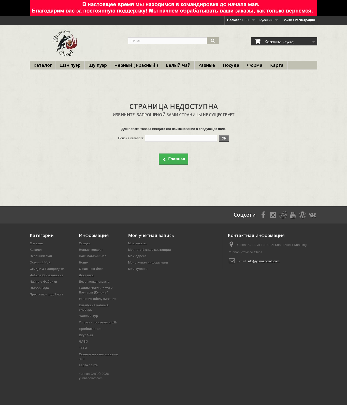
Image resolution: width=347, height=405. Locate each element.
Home (83, 262)
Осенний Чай (40, 262)
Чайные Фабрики (43, 281)
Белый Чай (178, 65)
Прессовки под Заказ (46, 294)
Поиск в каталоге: (131, 138)
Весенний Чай (41, 256)
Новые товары (90, 249)
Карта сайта (88, 365)
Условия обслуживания (97, 299)
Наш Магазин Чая (92, 256)
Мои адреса (137, 256)
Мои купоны (137, 269)
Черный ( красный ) (136, 65)
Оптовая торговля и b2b (98, 322)
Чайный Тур (88, 316)
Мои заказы (137, 243)
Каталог (42, 65)
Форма (254, 65)
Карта (277, 65)
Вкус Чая (86, 335)
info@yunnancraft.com (263, 261)
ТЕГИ (83, 348)
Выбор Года (39, 288)
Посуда (231, 65)
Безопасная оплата (94, 281)
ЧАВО (83, 341)
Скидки (84, 243)
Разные (206, 65)
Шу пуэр (97, 65)
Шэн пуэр (70, 65)
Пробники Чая (90, 329)
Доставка (86, 275)
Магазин (36, 243)
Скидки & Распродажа (47, 269)
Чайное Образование (46, 275)
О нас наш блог (91, 269)
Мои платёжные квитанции (149, 249)
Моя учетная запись (151, 235)
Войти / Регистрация (298, 20)
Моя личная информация (148, 262)
